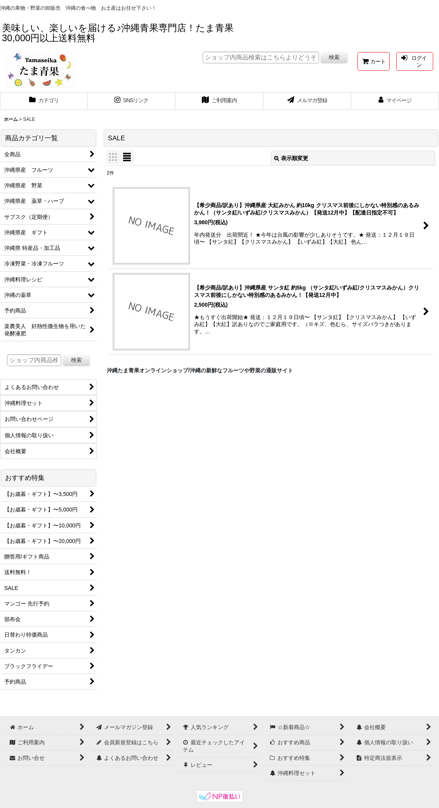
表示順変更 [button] (291, 158)
